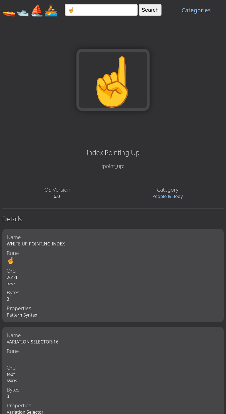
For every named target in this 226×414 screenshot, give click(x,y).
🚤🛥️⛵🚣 (30, 9)
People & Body (167, 196)
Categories (196, 10)
